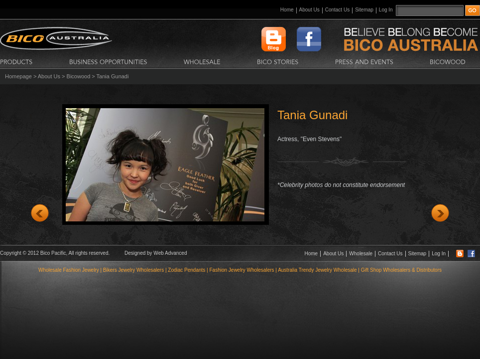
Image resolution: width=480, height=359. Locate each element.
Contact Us (337, 9)
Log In (386, 9)
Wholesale (360, 253)
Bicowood (79, 76)
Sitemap (364, 9)
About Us (309, 9)
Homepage (18, 76)
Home (287, 9)
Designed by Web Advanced (155, 253)
